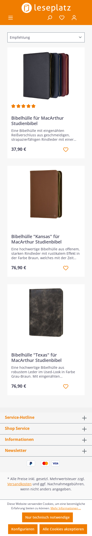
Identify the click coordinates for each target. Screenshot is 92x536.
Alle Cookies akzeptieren (63, 529)
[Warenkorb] (84, 17)
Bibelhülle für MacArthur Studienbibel (37, 120)
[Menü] (10, 17)
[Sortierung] (46, 37)
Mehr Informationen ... (66, 508)
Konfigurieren (22, 529)
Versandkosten (19, 484)
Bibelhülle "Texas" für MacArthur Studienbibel (36, 357)
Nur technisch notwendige (47, 517)
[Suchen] (49, 17)
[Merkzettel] (61, 17)
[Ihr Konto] (74, 17)
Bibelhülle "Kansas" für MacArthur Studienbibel (36, 239)
